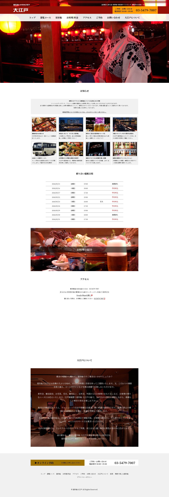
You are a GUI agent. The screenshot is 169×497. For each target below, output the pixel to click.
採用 (111, 474)
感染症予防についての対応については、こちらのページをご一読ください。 (84, 112)
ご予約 (99, 17)
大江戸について (132, 17)
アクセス (87, 17)
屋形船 (59, 17)
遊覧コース (45, 17)
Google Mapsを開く (84, 295)
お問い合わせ (113, 17)
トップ (32, 17)
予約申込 (115, 188)
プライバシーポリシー (84, 477)
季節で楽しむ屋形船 (121, 474)
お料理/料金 (72, 17)
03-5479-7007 (146, 10)
